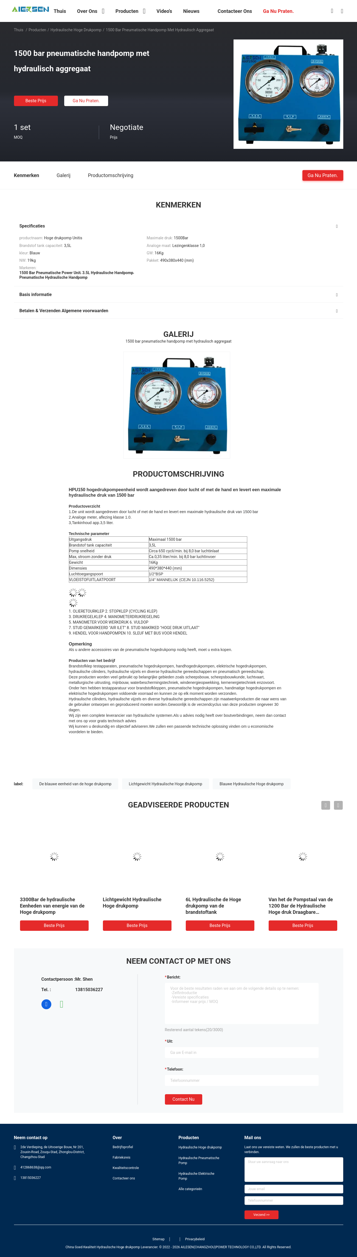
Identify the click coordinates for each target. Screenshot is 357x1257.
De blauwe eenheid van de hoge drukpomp (75, 784)
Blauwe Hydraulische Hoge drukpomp (251, 784)
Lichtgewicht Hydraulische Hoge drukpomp (165, 784)
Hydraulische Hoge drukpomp (76, 30)
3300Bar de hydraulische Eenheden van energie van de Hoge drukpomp (52, 906)
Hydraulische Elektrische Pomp (197, 1176)
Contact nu (184, 1099)
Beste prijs (36, 100)
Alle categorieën (190, 1189)
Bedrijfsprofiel (123, 1147)
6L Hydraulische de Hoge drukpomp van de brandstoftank (213, 906)
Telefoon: (175, 1069)
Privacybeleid (195, 1239)
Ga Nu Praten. (86, 100)
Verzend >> (262, 1215)
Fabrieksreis (122, 1157)
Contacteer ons (124, 1178)
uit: (170, 1041)
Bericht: (174, 977)
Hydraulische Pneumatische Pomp (199, 1160)
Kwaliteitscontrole (126, 1168)
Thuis (18, 30)
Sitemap (159, 1239)
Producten (37, 30)
